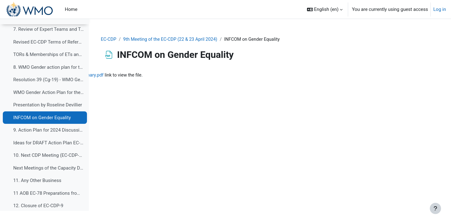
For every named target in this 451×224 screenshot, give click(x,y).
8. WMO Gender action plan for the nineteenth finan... (48, 80)
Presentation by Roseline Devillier (47, 118)
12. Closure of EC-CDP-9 (38, 219)
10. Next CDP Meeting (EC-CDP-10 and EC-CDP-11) (48, 168)
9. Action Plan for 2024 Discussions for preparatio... (48, 143)
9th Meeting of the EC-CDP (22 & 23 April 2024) (212, 39)
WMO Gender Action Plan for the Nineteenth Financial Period (48, 105)
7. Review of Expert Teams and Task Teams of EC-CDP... (48, 42)
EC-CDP (148, 39)
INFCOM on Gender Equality (42, 130)
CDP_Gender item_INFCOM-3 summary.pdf (156, 75)
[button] (325, 9)
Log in (439, 9)
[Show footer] (435, 208)
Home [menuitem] (71, 9)
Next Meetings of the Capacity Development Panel (48, 181)
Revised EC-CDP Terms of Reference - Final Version (48, 55)
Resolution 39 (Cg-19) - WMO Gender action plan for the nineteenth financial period (48, 93)
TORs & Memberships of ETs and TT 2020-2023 (48, 67)
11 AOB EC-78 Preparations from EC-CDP (48, 206)
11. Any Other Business (37, 193)
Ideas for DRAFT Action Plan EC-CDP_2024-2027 (48, 156)
